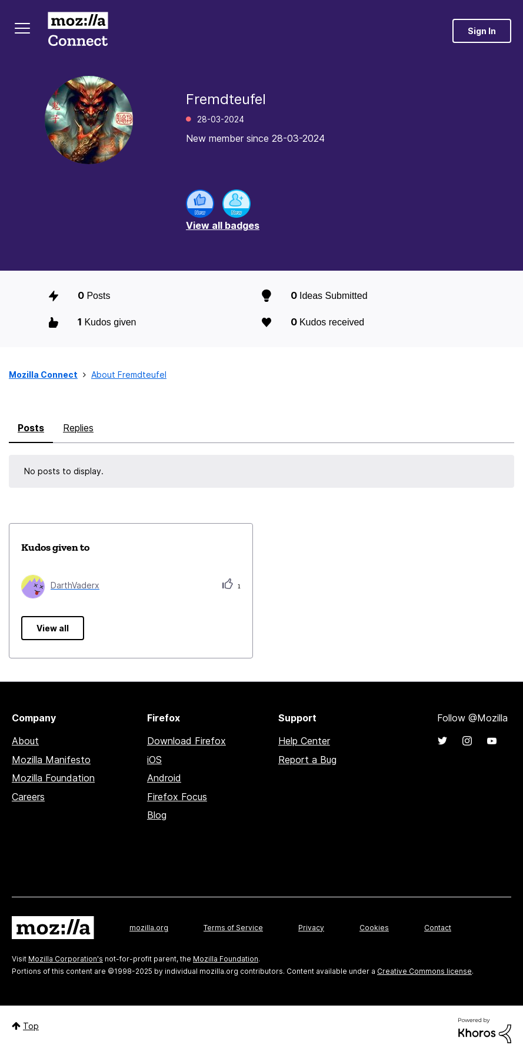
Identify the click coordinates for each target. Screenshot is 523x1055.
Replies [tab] (78, 428)
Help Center (304, 741)
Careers (28, 797)
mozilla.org (148, 927)
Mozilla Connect (78, 31)
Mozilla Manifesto (51, 760)
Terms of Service (233, 927)
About (25, 741)
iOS (154, 760)
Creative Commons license (424, 971)
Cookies (374, 927)
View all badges (222, 225)
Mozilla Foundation (53, 778)
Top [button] (31, 1026)
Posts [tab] (31, 428)
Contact (437, 927)
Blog (156, 815)
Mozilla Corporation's (65, 958)
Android (164, 778)
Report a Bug (307, 760)
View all (52, 628)
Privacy (311, 927)
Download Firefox (186, 741)
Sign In (482, 31)
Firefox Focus (177, 797)
